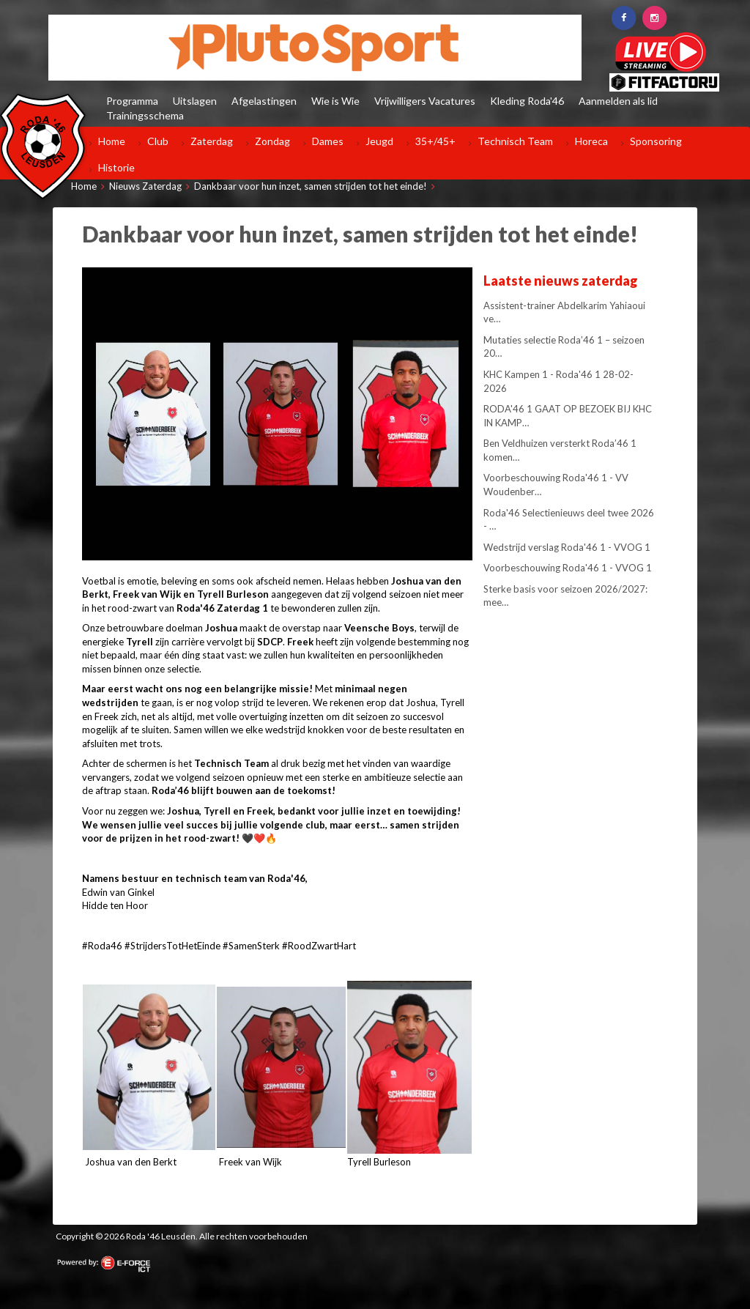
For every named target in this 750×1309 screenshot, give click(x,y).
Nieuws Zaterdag (145, 186)
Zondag (272, 141)
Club (157, 141)
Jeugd (379, 141)
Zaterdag (211, 141)
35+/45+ (435, 141)
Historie (116, 167)
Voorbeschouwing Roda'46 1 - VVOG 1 (567, 568)
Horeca (591, 141)
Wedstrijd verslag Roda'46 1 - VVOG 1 (566, 547)
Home (111, 141)
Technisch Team (515, 141)
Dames (328, 141)
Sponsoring (656, 141)
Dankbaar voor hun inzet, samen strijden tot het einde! (310, 186)
